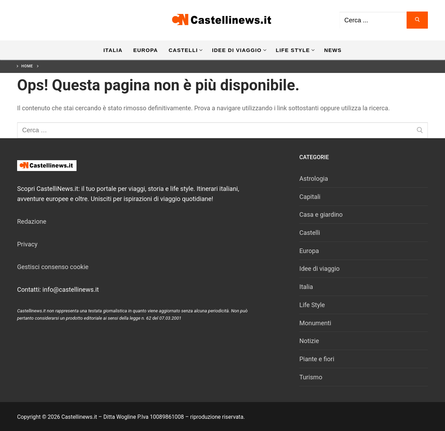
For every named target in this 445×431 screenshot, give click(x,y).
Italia (306, 286)
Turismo (310, 377)
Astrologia (313, 178)
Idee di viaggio (319, 268)
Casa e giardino (321, 214)
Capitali (309, 196)
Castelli (309, 232)
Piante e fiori (316, 359)
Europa (309, 250)
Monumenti (315, 323)
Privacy (27, 244)
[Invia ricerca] (417, 20)
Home (27, 66)
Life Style (312, 305)
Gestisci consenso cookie (52, 266)
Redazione (31, 221)
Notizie (309, 340)
